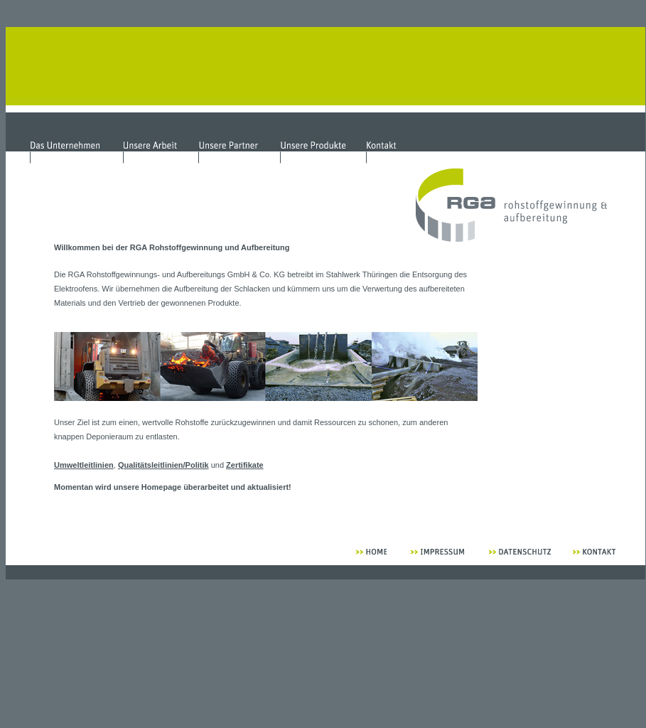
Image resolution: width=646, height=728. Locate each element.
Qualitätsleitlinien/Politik (163, 465)
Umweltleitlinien (84, 465)
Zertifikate (245, 465)
